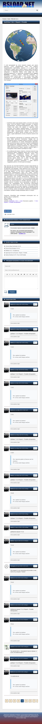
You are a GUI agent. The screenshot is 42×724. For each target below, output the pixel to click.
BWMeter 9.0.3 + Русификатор (12, 250)
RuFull (12, 304)
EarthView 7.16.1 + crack (16, 201)
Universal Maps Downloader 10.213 (13, 246)
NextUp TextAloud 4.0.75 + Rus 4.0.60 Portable (16, 255)
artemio (12, 646)
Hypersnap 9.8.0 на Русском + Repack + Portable (16, 252)
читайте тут (22, 233)
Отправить (12, 291)
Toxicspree (13, 566)
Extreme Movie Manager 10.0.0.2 (13, 248)
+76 (8, 211)
